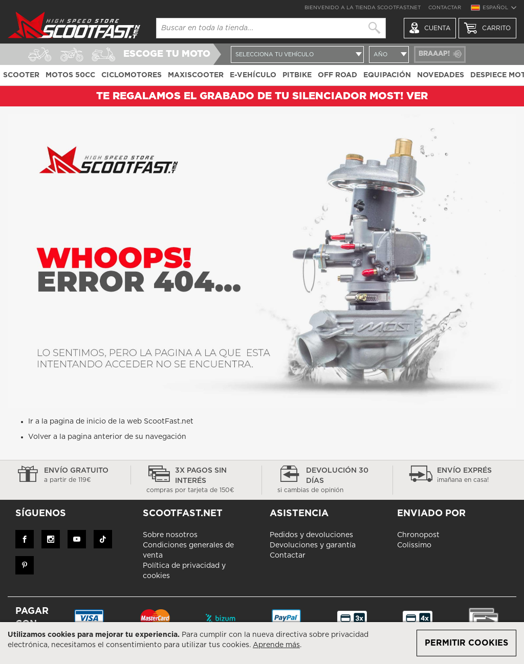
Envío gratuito (65, 475)
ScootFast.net (168, 421)
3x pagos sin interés (196, 481)
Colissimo (414, 545)
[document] (262, 643)
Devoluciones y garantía (313, 545)
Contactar (444, 7)
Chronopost (418, 535)
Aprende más (276, 645)
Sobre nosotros (170, 535)
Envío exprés (458, 475)
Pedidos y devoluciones (311, 535)
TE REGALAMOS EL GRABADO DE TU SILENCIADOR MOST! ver (262, 96)
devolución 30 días (327, 481)
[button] (493, 9)
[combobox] (271, 28)
